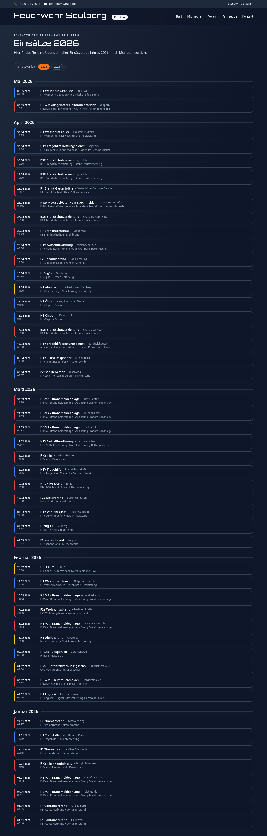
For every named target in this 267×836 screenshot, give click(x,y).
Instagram (247, 4)
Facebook (232, 4)
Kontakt (247, 16)
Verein (212, 16)
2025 (57, 66)
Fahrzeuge (229, 16)
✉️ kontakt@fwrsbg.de (60, 4)
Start (179, 16)
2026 (44, 66)
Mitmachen (195, 16)
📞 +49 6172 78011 (27, 4)
